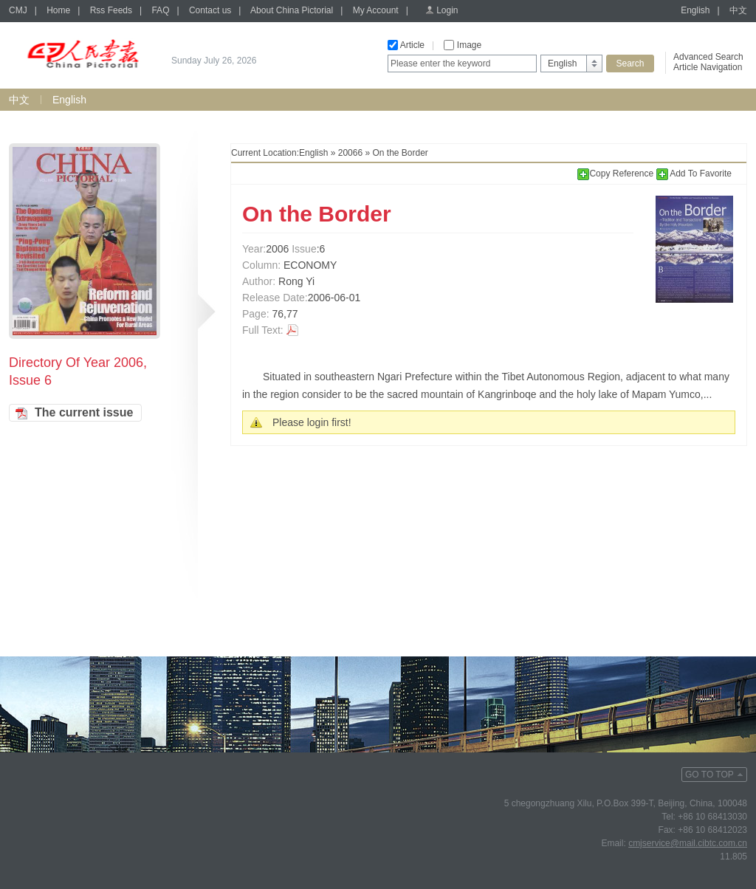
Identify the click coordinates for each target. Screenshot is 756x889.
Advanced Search (708, 57)
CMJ (18, 10)
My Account (376, 10)
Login (447, 10)
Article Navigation (707, 67)
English (695, 10)
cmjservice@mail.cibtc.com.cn (687, 843)
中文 (738, 10)
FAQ (160, 10)
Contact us (210, 10)
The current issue (84, 412)
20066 (350, 153)
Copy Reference (616, 173)
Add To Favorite (694, 173)
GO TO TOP (709, 774)
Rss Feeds (111, 10)
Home (58, 10)
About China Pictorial (291, 10)
